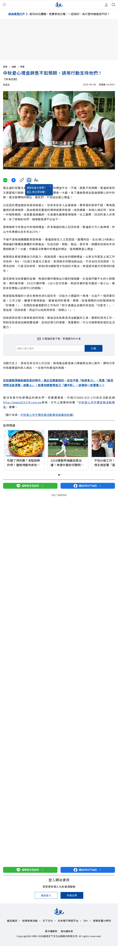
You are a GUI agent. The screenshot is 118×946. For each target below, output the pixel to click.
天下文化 (48, 920)
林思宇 (6, 84)
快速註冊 (72, 895)
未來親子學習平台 (68, 920)
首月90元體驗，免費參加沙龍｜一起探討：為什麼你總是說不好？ (69, 14)
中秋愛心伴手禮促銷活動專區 (39, 415)
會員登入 (46, 895)
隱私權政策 (67, 931)
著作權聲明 (51, 931)
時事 (22, 66)
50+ (85, 920)
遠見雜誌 (12, 920)
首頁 (7, 66)
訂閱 (93, 348)
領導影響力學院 (102, 920)
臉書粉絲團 (65, 415)
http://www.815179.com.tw (22, 402)
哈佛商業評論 (30, 920)
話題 (15, 66)
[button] (110, 444)
